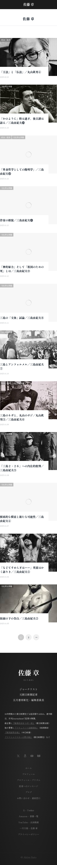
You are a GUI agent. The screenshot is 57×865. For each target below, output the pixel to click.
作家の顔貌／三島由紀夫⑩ (16, 220)
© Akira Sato (28, 857)
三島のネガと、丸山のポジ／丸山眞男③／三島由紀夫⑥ (22, 417)
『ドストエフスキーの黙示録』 (18, 737)
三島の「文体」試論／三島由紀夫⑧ (22, 318)
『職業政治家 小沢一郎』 (23, 723)
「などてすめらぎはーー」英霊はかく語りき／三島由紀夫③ (22, 570)
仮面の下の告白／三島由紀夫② (19, 618)
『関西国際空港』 (12, 732)
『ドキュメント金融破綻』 (26, 727)
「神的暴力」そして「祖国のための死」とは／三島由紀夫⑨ (22, 269)
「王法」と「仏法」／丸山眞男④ (20, 72)
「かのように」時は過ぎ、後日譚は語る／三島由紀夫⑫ (22, 121)
